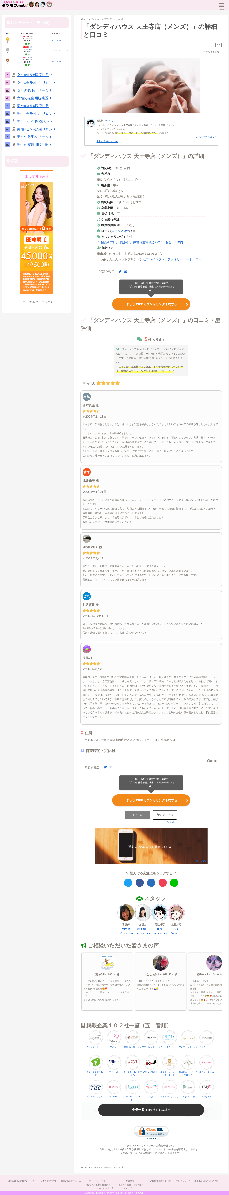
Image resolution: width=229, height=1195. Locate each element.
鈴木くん (109, 121)
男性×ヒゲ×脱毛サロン (37, 129)
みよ (176, 928)
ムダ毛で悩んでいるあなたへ (208, 1180)
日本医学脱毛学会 (48, 1180)
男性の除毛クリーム (35, 137)
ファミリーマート (180, 259)
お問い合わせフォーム (71, 1180)
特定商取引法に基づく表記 (160, 1180)
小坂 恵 (126, 928)
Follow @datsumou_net (107, 141)
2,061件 (99, 1193)
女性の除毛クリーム (35, 91)
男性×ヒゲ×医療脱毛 (35, 121)
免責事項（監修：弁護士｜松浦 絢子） (130, 1182)
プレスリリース (184, 1180)
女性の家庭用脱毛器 (35, 98)
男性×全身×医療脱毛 (35, 106)
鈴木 (159, 928)
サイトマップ (126, 1187)
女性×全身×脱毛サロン (37, 83)
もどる (138, 814)
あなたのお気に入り (106, 1187)
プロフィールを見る (205, 137)
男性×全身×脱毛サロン (37, 114)
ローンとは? (120, 231)
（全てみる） (139, 1193)
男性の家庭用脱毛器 (35, 145)
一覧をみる (170, 821)
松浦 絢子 (142, 928)
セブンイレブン (154, 259)
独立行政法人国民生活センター (21, 1180)
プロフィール (125, 932)
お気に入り (165, 813)
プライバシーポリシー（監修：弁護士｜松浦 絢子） (99, 1182)
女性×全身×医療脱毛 (35, 75)
